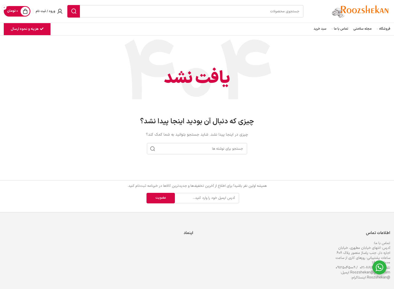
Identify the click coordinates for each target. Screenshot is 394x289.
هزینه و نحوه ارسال (27, 29)
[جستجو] (185, 11)
